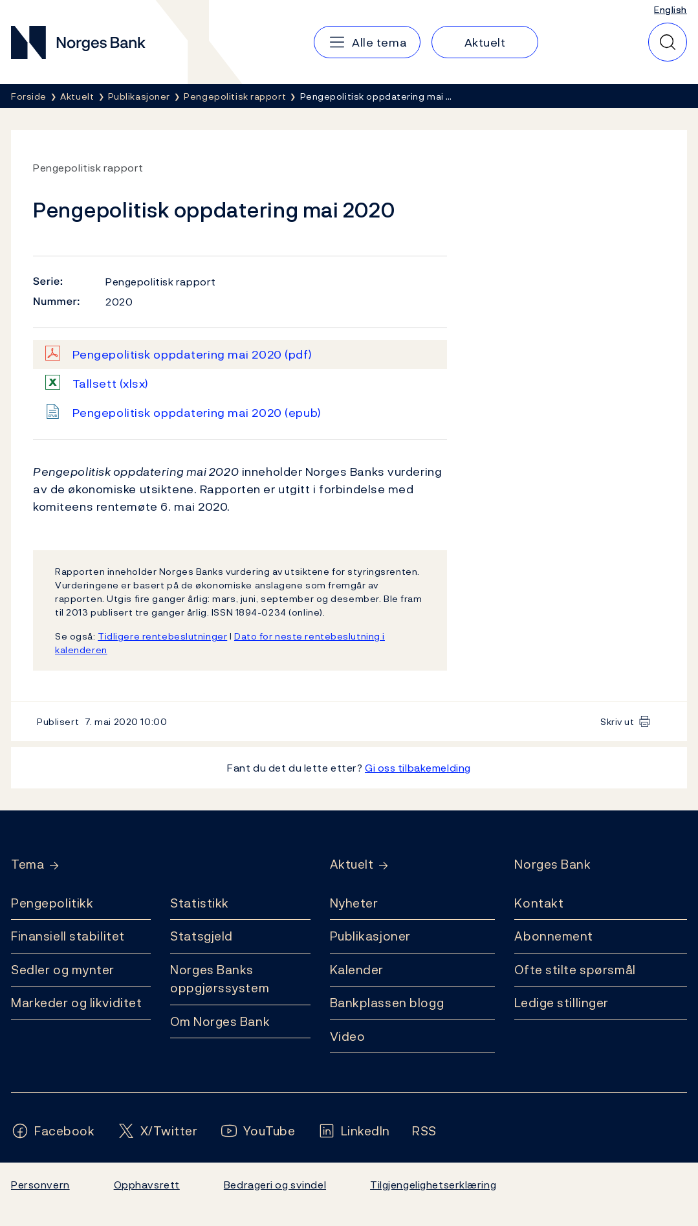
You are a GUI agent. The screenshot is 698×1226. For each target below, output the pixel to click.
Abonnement (553, 936)
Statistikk (199, 903)
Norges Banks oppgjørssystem (219, 979)
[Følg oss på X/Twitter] (157, 1131)
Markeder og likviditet (76, 1003)
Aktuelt (352, 864)
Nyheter (354, 903)
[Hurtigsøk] (667, 42)
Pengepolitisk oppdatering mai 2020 (192, 354)
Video (347, 1036)
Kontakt (538, 903)
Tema (27, 864)
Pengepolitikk (52, 903)
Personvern (40, 1184)
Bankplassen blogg (387, 1003)
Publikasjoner (370, 936)
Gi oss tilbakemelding (418, 768)
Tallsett (110, 383)
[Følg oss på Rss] (424, 1131)
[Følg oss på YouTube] (258, 1131)
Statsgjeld (201, 936)
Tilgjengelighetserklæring (433, 1184)
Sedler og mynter (63, 970)
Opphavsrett (147, 1184)
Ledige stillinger (561, 1003)
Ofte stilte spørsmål (574, 970)
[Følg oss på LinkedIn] (354, 1131)
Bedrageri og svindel (275, 1184)
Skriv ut (617, 721)
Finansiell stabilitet (68, 936)
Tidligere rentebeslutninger (162, 636)
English (670, 9)
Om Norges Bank (220, 1021)
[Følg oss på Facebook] (53, 1131)
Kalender (357, 970)
